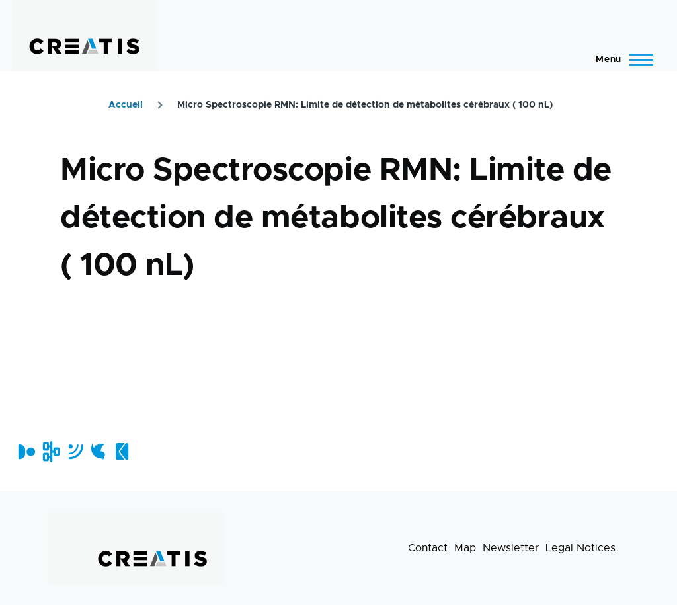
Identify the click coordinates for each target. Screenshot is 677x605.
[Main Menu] (620, 59)
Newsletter (511, 548)
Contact (428, 548)
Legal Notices (580, 548)
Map (465, 548)
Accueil (125, 105)
